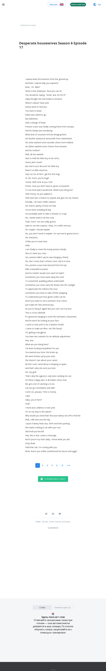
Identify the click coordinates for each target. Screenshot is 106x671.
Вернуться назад (27, 25)
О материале (53, 528)
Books (45, 521)
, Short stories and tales (59, 521)
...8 (61, 465)
